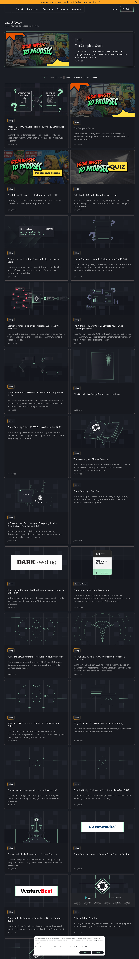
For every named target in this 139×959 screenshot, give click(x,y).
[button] (136, 2)
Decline (98, 952)
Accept (85, 952)
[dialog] (69, 946)
